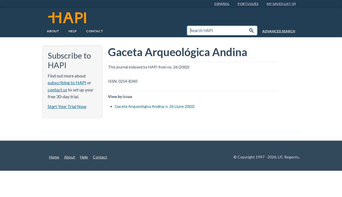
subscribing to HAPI (67, 82)
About (53, 31)
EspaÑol (221, 4)
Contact (94, 31)
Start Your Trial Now (67, 106)
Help (73, 31)
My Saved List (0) (281, 4)
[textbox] (216, 30)
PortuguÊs (248, 4)
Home (54, 157)
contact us (57, 89)
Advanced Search (278, 31)
